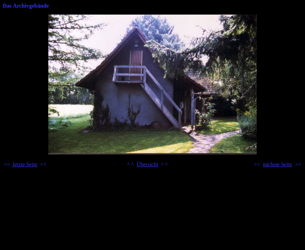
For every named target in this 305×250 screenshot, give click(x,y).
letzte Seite (24, 164)
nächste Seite (277, 164)
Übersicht (147, 164)
